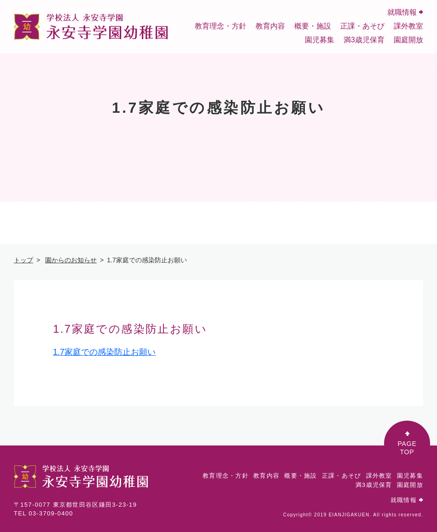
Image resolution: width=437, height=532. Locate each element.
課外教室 (408, 26)
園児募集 (319, 40)
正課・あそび (362, 26)
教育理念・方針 (220, 26)
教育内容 (270, 26)
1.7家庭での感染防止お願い (104, 352)
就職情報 (405, 12)
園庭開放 (408, 40)
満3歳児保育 (364, 40)
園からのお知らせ (71, 260)
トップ (23, 260)
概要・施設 (312, 26)
